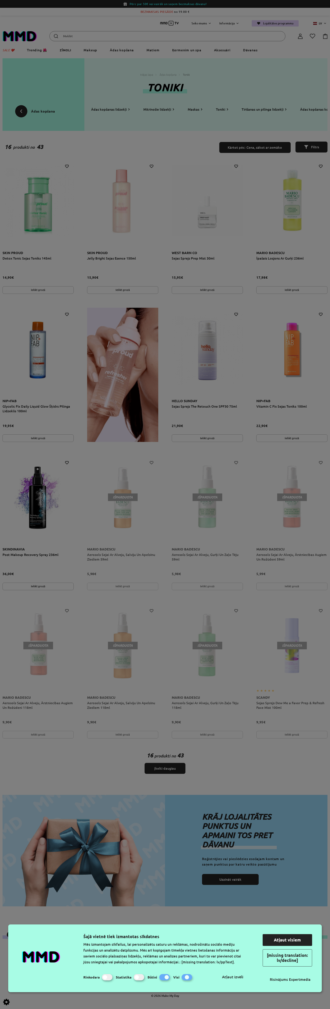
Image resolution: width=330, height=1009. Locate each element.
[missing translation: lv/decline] (287, 958)
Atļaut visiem (287, 939)
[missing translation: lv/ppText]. (208, 962)
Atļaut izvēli (232, 977)
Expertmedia (299, 979)
